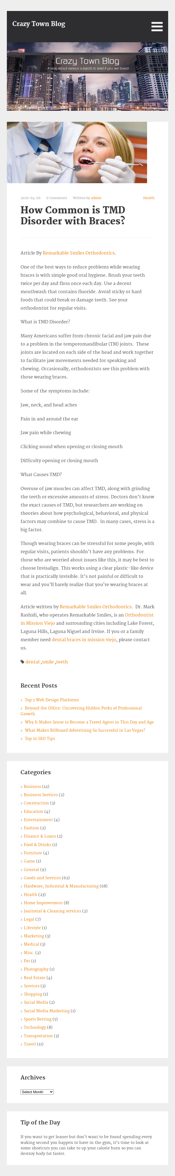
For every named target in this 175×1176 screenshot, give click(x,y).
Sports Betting (37, 1019)
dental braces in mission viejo (84, 640)
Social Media (36, 1002)
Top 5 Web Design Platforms (52, 700)
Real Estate (34, 978)
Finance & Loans (40, 836)
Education (33, 811)
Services (31, 986)
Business (32, 786)
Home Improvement (43, 903)
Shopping (33, 994)
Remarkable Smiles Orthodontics (78, 253)
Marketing (34, 936)
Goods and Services (42, 878)
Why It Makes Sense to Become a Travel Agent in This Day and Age (89, 722)
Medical (31, 944)
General (31, 869)
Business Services (41, 795)
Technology (35, 1027)
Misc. (29, 953)
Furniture (33, 853)
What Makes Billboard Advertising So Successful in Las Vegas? (85, 730)
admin (96, 198)
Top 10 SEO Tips (40, 738)
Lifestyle (32, 928)
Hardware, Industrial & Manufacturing (61, 886)
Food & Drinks (37, 845)
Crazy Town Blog (38, 24)
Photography (36, 969)
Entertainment (38, 820)
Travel (30, 1044)
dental (32, 662)
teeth (62, 662)
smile (48, 662)
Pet (27, 961)
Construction (36, 803)
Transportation (38, 1036)
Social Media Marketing (47, 1011)
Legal (29, 919)
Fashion (31, 828)
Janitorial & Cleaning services (52, 911)
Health (148, 198)
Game (29, 861)
